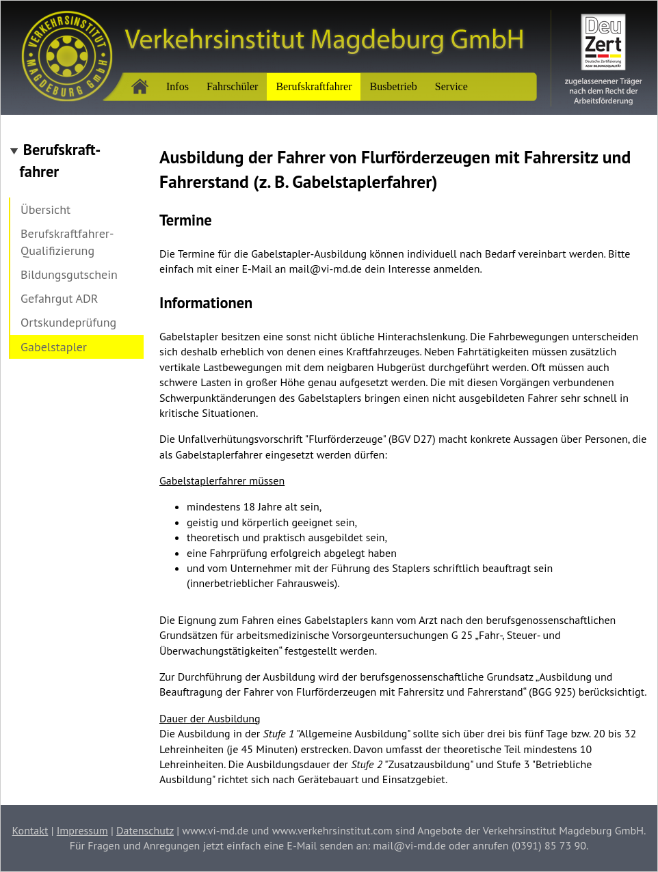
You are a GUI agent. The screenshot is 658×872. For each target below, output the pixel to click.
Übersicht (45, 209)
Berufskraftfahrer (314, 86)
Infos (177, 86)
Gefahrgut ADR (59, 298)
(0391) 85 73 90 (549, 845)
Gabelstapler (54, 347)
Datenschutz (145, 830)
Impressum (82, 830)
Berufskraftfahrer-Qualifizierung (67, 242)
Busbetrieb (393, 86)
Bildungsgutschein (69, 274)
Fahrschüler (233, 86)
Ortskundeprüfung (68, 322)
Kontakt (30, 830)
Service (451, 86)
